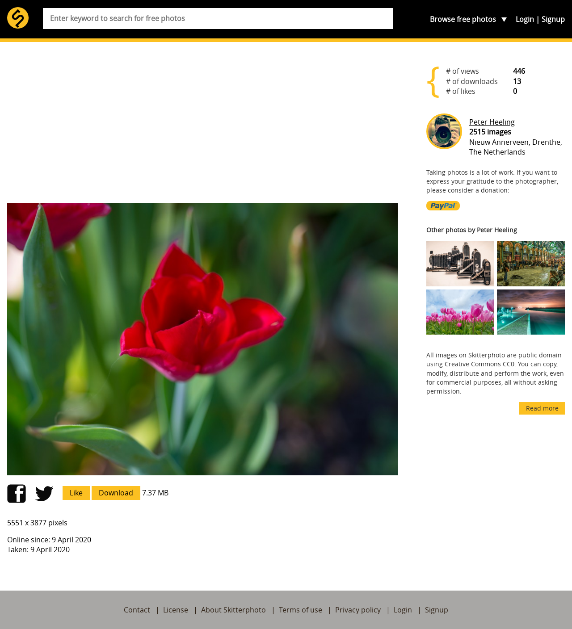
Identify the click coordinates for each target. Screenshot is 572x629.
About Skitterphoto (233, 610)
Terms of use (300, 610)
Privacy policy (358, 610)
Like (76, 493)
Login (525, 19)
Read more (542, 408)
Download (116, 493)
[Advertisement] (202, 126)
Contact (137, 610)
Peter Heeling (492, 122)
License (175, 610)
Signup (553, 19)
